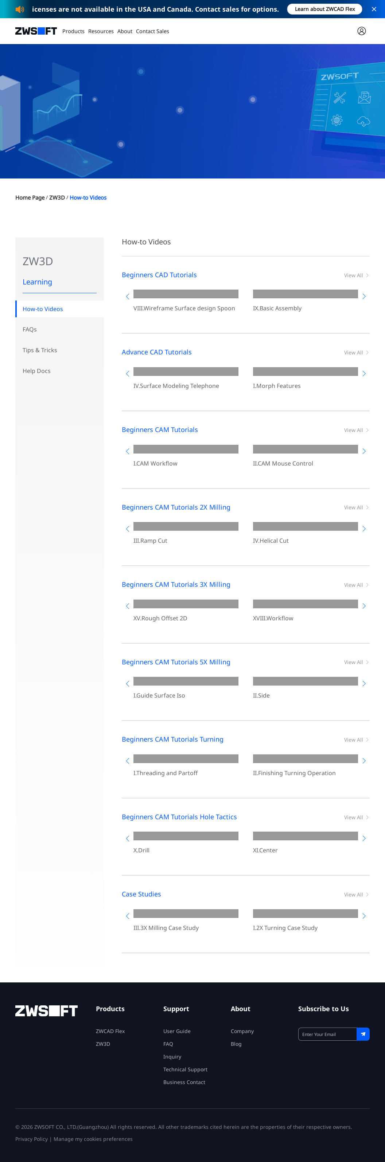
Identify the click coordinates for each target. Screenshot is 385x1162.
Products (73, 30)
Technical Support (185, 1069)
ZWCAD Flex (110, 1031)
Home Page (31, 197)
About (123, 30)
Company (242, 1031)
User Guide (177, 1031)
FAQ (168, 1043)
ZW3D (60, 197)
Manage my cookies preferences (93, 1138)
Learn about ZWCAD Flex (325, 8)
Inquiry (172, 1056)
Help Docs (37, 373)
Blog (236, 1043)
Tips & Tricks (40, 352)
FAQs (30, 330)
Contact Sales (151, 30)
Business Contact (184, 1082)
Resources (100, 30)
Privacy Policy (31, 1138)
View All (357, 275)
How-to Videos (93, 197)
